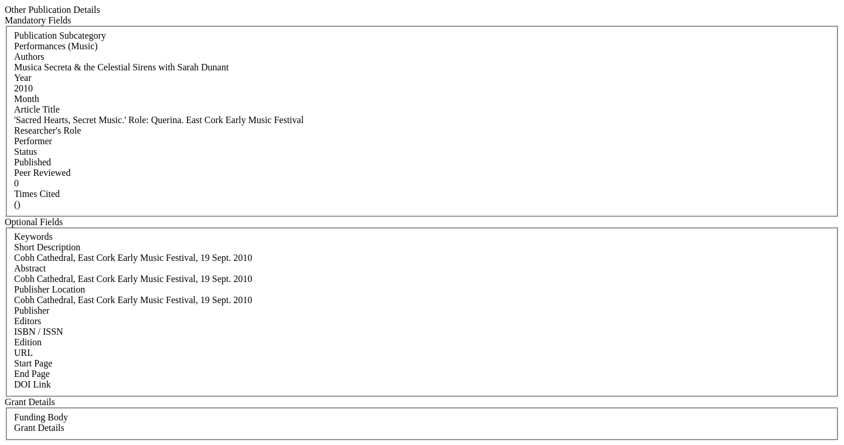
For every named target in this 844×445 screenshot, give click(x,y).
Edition (28, 342)
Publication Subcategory (60, 35)
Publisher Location (49, 289)
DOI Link (32, 384)
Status (25, 152)
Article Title (37, 109)
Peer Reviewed (42, 173)
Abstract (30, 268)
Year (22, 78)
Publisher (31, 310)
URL (23, 353)
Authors (29, 57)
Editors (27, 321)
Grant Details (39, 428)
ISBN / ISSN (38, 332)
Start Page (33, 363)
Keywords (33, 237)
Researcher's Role (47, 130)
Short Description (47, 247)
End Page (32, 374)
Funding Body (41, 417)
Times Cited (37, 194)
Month (26, 99)
